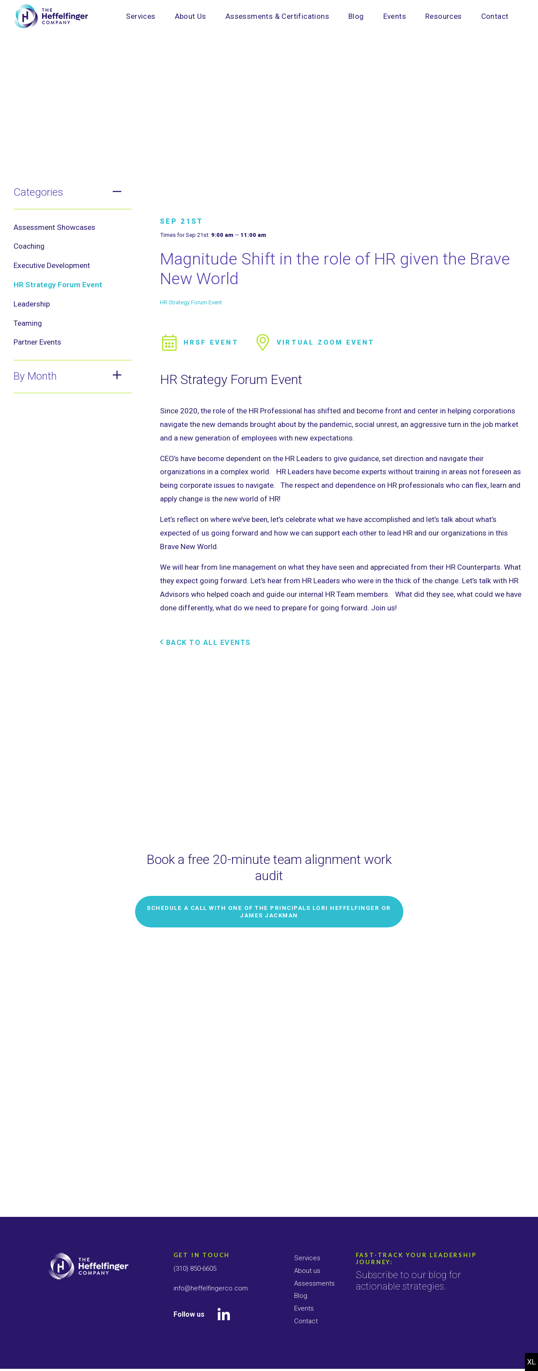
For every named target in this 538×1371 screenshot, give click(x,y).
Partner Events (37, 342)
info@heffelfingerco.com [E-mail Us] (212, 1288)
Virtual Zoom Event (319, 521)
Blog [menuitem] (356, 16)
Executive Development (52, 265)
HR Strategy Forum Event (58, 284)
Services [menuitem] (140, 16)
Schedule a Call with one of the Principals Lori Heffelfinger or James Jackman (269, 1134)
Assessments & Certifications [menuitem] (277, 16)
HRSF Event (200, 521)
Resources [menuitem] (443, 16)
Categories (38, 192)
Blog (301, 1295)
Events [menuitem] (394, 16)
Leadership (32, 304)
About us (307, 1270)
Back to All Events (207, 822)
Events (304, 1308)
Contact (306, 1321)
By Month (35, 376)
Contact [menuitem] (495, 16)
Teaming (28, 323)
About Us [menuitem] (190, 16)
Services (307, 1258)
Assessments (315, 1283)
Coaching (29, 246)
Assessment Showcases (54, 227)
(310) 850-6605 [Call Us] (197, 1268)
